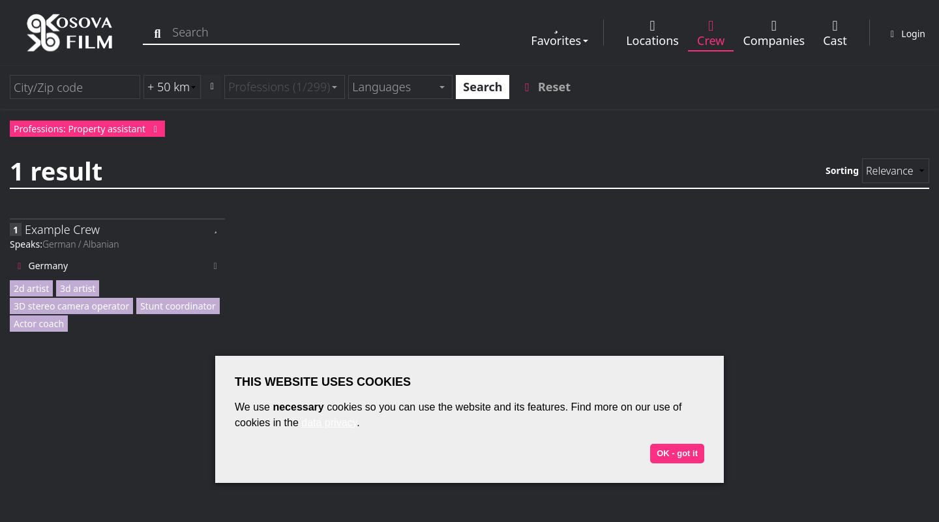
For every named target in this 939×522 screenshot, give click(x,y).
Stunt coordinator (178, 306)
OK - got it (677, 453)
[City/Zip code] (75, 87)
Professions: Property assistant (87, 129)
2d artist (31, 288)
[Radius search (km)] (172, 87)
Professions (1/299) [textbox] (279, 86)
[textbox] (395, 87)
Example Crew (62, 229)
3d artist (77, 288)
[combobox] (284, 87)
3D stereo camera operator (71, 306)
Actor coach (39, 323)
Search (482, 86)
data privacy (329, 422)
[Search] (161, 32)
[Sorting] (895, 170)
